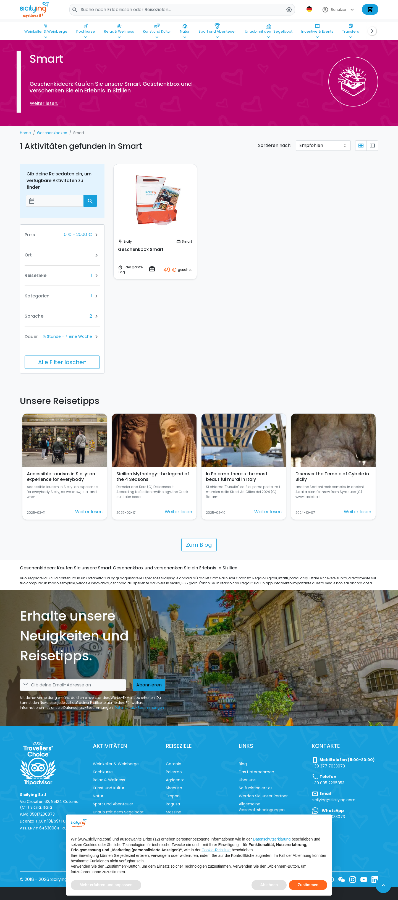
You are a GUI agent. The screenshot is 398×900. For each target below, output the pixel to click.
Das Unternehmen (256, 772)
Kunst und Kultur (157, 25)
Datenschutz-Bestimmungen (139, 707)
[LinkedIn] (374, 879)
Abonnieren (149, 685)
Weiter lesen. (44, 103)
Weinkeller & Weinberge (45, 25)
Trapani (173, 796)
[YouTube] (363, 879)
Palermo (174, 772)
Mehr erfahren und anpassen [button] (106, 885)
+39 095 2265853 (328, 783)
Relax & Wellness (119, 25)
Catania (173, 764)
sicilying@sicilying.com (333, 800)
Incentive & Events (317, 25)
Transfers (350, 25)
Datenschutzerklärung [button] (271, 839)
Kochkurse (85, 25)
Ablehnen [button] (269, 885)
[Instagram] (352, 879)
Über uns (247, 780)
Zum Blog (199, 545)
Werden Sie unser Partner (263, 796)
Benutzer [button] (338, 9)
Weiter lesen (89, 512)
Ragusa (173, 804)
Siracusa (174, 788)
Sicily (128, 241)
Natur (185, 25)
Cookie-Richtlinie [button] (216, 850)
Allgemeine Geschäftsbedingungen (262, 807)
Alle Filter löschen (62, 362)
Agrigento (175, 780)
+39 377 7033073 (328, 766)
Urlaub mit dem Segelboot (268, 25)
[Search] (182, 9)
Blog (243, 764)
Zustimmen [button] (308, 885)
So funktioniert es (256, 788)
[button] (309, 9)
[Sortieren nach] (323, 145)
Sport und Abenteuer (217, 25)
